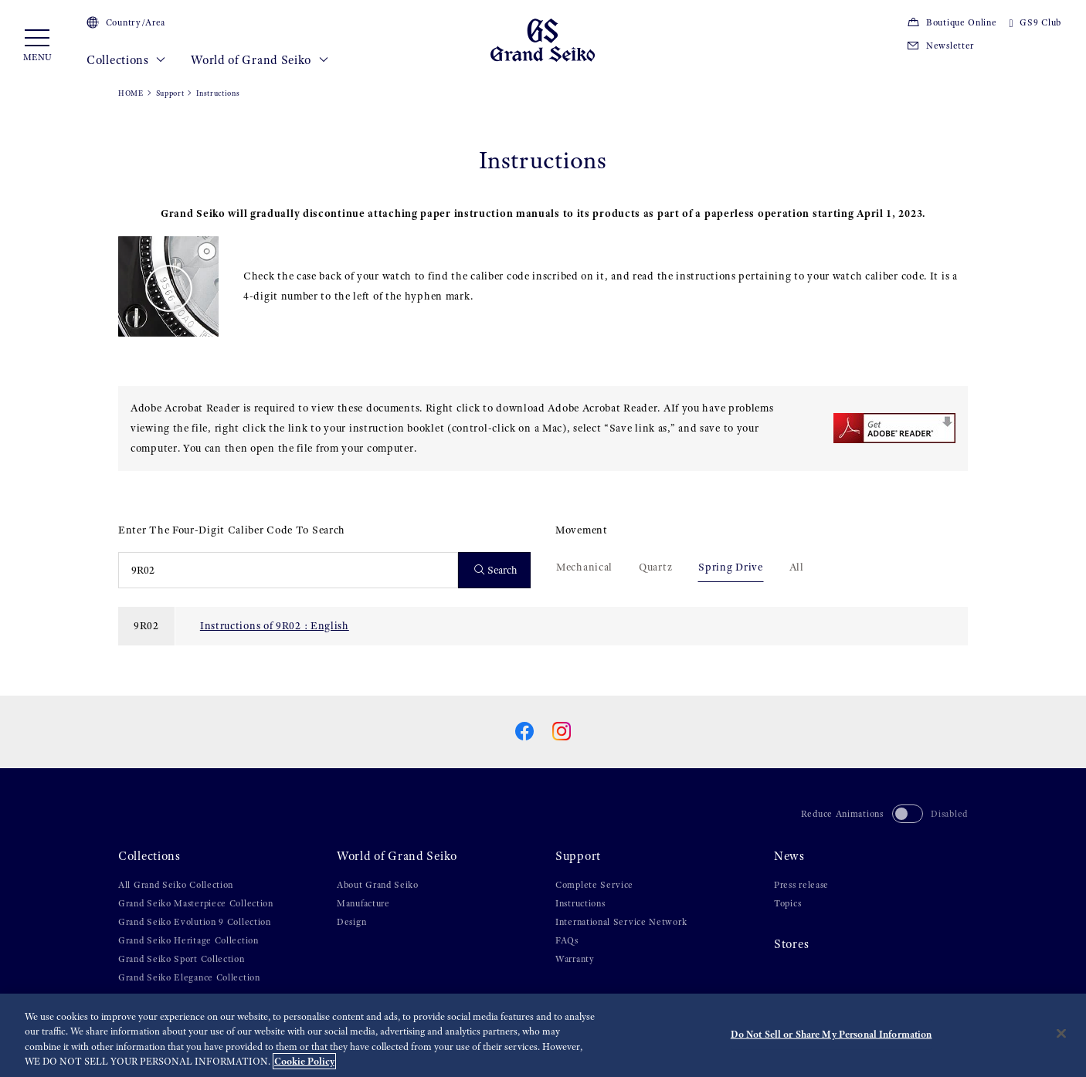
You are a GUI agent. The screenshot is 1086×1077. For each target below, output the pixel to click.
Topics (787, 903)
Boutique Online (951, 22)
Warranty (575, 959)
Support (170, 93)
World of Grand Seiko (259, 60)
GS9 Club (1035, 22)
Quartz (655, 567)
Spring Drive (730, 567)
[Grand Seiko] (542, 39)
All (796, 567)
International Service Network (621, 922)
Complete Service (594, 885)
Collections (126, 60)
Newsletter (940, 45)
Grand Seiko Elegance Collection (189, 977)
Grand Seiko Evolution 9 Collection (194, 922)
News (789, 856)
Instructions (580, 903)
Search (496, 570)
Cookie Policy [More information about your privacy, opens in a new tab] (304, 1061)
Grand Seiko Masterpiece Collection (195, 903)
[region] (543, 1035)
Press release (801, 885)
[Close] (1061, 1033)
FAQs (567, 940)
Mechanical (584, 567)
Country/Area (126, 22)
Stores (791, 944)
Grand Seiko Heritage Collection (188, 940)
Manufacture (363, 903)
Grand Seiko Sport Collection (181, 959)
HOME (131, 93)
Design (351, 922)
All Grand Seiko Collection (175, 885)
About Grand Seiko (378, 885)
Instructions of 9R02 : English (274, 625)
